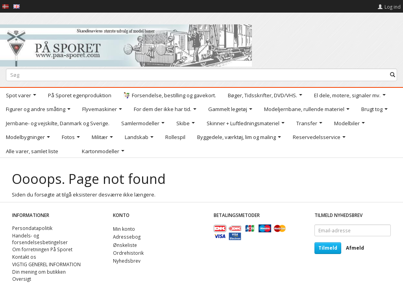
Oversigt (21, 279)
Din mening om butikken (39, 272)
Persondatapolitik (32, 228)
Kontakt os (24, 257)
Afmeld (355, 248)
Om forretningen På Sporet (42, 249)
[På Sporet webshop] (126, 43)
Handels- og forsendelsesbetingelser (40, 238)
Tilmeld (327, 248)
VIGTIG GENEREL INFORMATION (46, 264)
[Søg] (392, 74)
